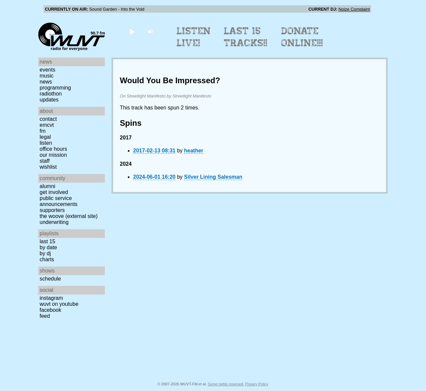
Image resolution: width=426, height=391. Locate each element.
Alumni (47, 186)
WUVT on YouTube (59, 304)
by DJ (45, 253)
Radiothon (51, 94)
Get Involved (54, 192)
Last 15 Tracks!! (246, 37)
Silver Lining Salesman (213, 177)
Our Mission (53, 155)
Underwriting (54, 222)
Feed (45, 316)
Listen (46, 143)
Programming (55, 88)
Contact (48, 119)
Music (47, 76)
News (46, 82)
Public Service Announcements (59, 201)
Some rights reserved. (226, 384)
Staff (45, 161)
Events (47, 70)
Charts (47, 259)
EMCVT (47, 125)
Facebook (50, 310)
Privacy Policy (257, 384)
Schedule (50, 279)
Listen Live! (194, 37)
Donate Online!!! (302, 37)
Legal (45, 137)
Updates (49, 99)
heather (193, 150)
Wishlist (48, 167)
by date (48, 247)
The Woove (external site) (69, 216)
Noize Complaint (354, 9)
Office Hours (53, 149)
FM (43, 131)
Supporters (52, 210)
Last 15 (47, 241)
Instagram (51, 298)
